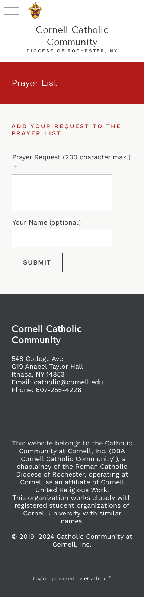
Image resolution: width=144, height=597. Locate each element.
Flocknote (100, 568)
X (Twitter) (70, 568)
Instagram (56, 568)
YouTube (85, 568)
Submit (37, 262)
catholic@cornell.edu (68, 382)
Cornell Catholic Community (72, 36)
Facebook (42, 568)
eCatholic (97, 578)
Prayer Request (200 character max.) (71, 157)
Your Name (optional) (46, 222)
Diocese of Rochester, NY (72, 50)
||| (11, 10)
